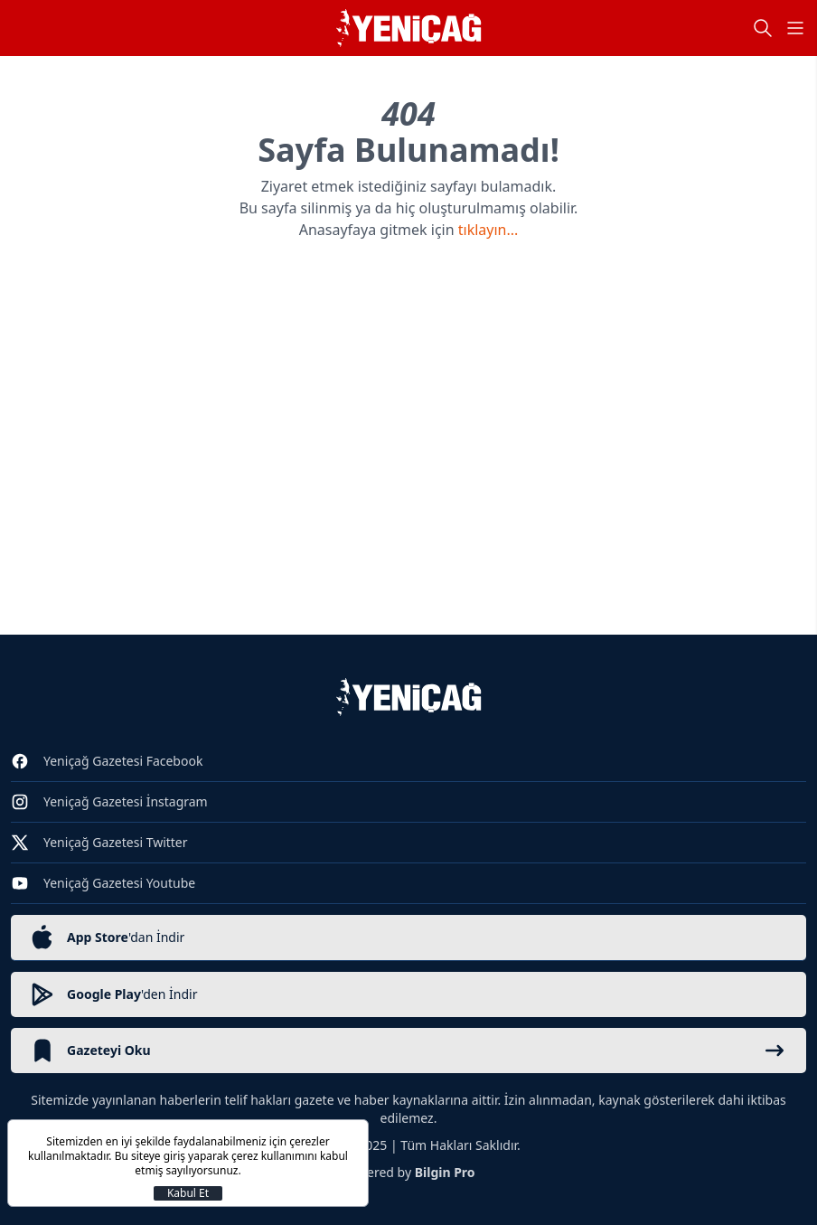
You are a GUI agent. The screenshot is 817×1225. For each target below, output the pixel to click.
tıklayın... (488, 230)
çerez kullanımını (274, 1156)
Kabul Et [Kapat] (188, 1193)
